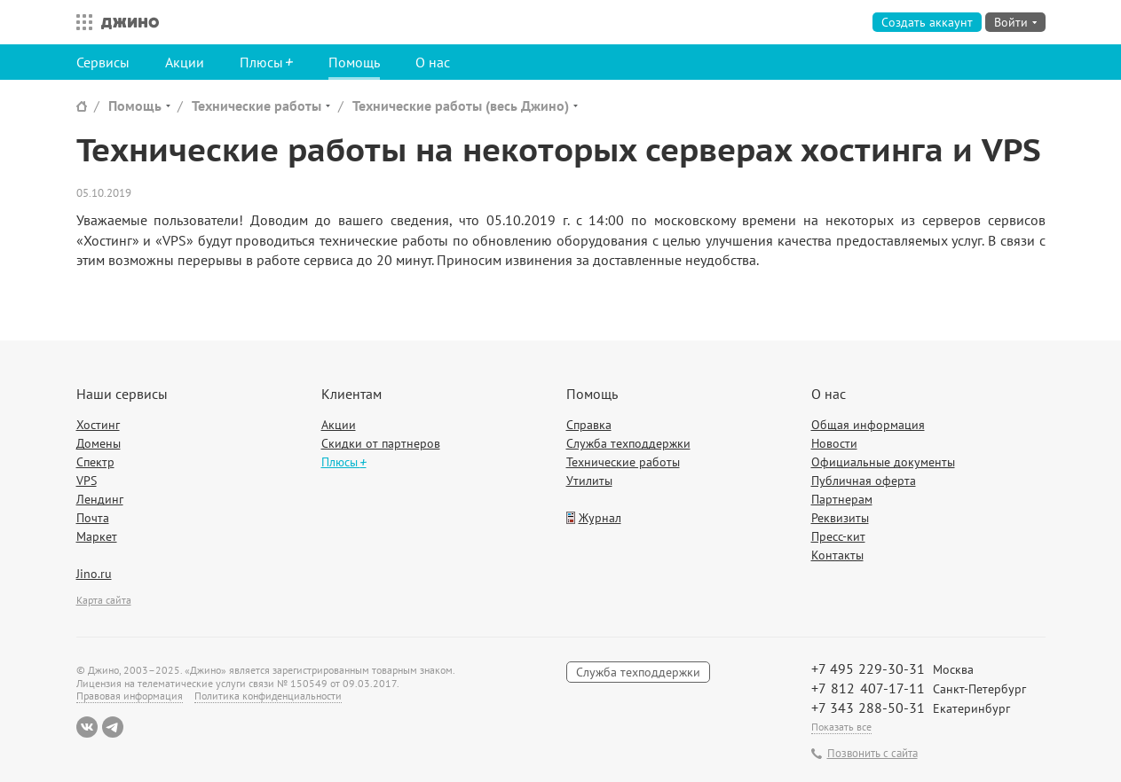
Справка (589, 425)
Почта (92, 518)
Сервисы (103, 62)
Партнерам (841, 499)
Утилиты (589, 481)
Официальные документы (883, 462)
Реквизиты (840, 518)
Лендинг (99, 499)
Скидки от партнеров (380, 443)
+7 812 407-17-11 (868, 688)
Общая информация (868, 425)
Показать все (841, 726)
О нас (432, 62)
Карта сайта (103, 599)
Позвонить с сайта (872, 754)
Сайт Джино (81, 106)
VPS (86, 481)
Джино (130, 22)
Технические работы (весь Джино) (460, 105)
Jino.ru (94, 574)
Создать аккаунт (927, 22)
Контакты (837, 555)
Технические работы (256, 105)
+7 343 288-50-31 (868, 707)
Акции (184, 62)
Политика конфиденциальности (268, 695)
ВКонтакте (87, 727)
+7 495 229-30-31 (868, 668)
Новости (834, 443)
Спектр (95, 462)
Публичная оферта (863, 481)
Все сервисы (80, 22)
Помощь (354, 62)
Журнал (600, 518)
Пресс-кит (838, 536)
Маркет (96, 536)
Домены (98, 443)
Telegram (112, 727)
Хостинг (98, 425)
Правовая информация (129, 695)
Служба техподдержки (628, 443)
